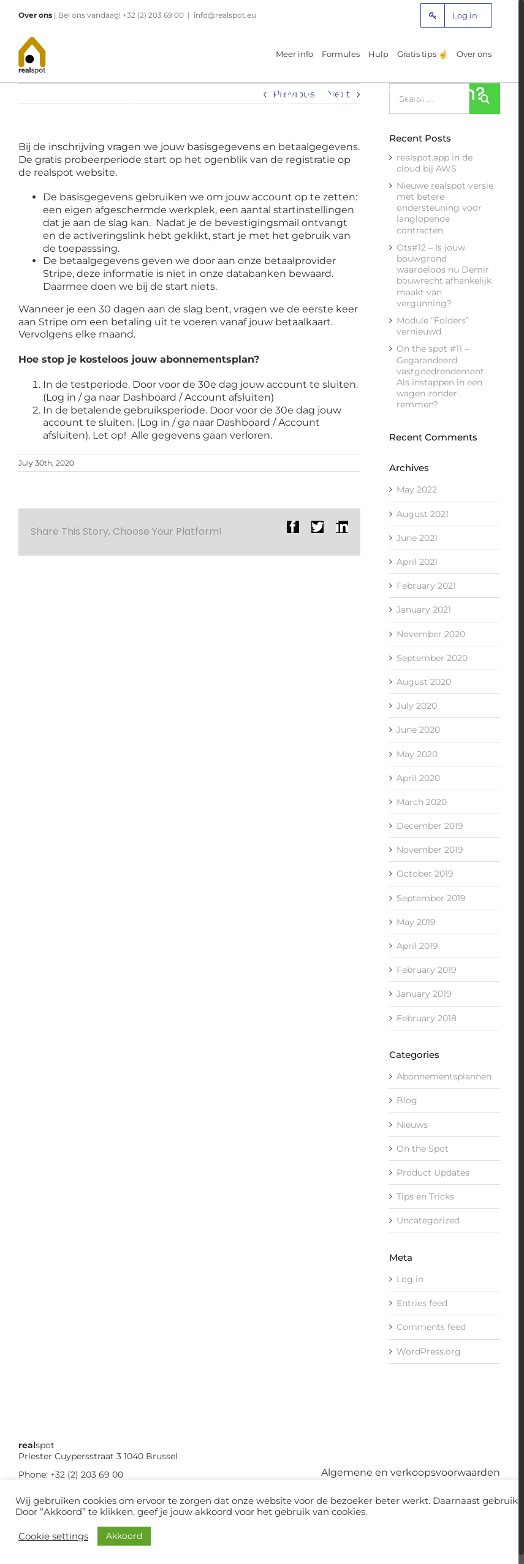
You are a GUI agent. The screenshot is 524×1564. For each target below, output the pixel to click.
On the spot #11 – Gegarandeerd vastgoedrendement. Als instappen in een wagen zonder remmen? (441, 376)
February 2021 (426, 585)
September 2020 (432, 657)
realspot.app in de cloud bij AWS (435, 163)
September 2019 (431, 898)
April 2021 (417, 561)
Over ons (35, 15)
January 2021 (424, 609)
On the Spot (423, 1148)
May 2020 (417, 754)
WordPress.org (429, 1351)
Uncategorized (428, 1220)
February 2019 (427, 969)
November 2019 (430, 849)
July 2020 (417, 705)
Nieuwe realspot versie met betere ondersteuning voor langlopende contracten (445, 208)
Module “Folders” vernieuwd (433, 326)
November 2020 (431, 634)
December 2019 (430, 825)
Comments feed (431, 1326)
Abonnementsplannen (444, 1076)
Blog (407, 1100)
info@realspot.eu (225, 15)
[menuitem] (456, 15)
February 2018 (427, 1018)
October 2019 (425, 873)
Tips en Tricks (425, 1196)
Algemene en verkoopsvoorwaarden (410, 1472)
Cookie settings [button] (53, 1536)
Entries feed (422, 1303)
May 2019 (416, 921)
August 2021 (423, 513)
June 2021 (417, 537)
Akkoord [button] (124, 1535)
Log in (410, 1279)
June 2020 (418, 729)
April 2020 (418, 778)
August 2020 (424, 681)
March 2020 (422, 801)
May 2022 (417, 489)
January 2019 (424, 993)
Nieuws (412, 1124)
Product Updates (433, 1172)
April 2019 (417, 945)
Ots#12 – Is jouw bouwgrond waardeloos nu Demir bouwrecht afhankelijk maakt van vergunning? (444, 275)
